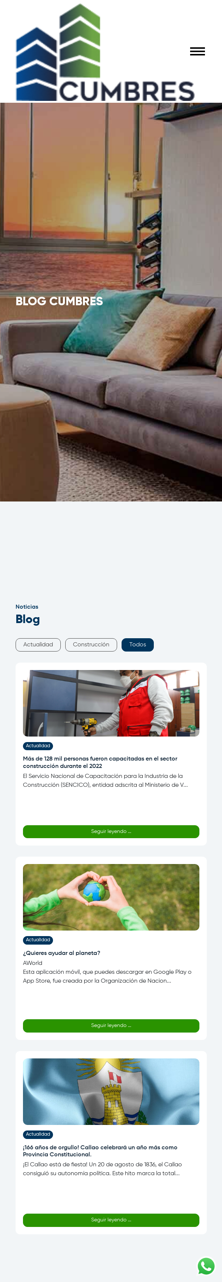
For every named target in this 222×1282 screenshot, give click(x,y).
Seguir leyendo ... (111, 831)
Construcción (91, 645)
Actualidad (38, 645)
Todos (137, 645)
